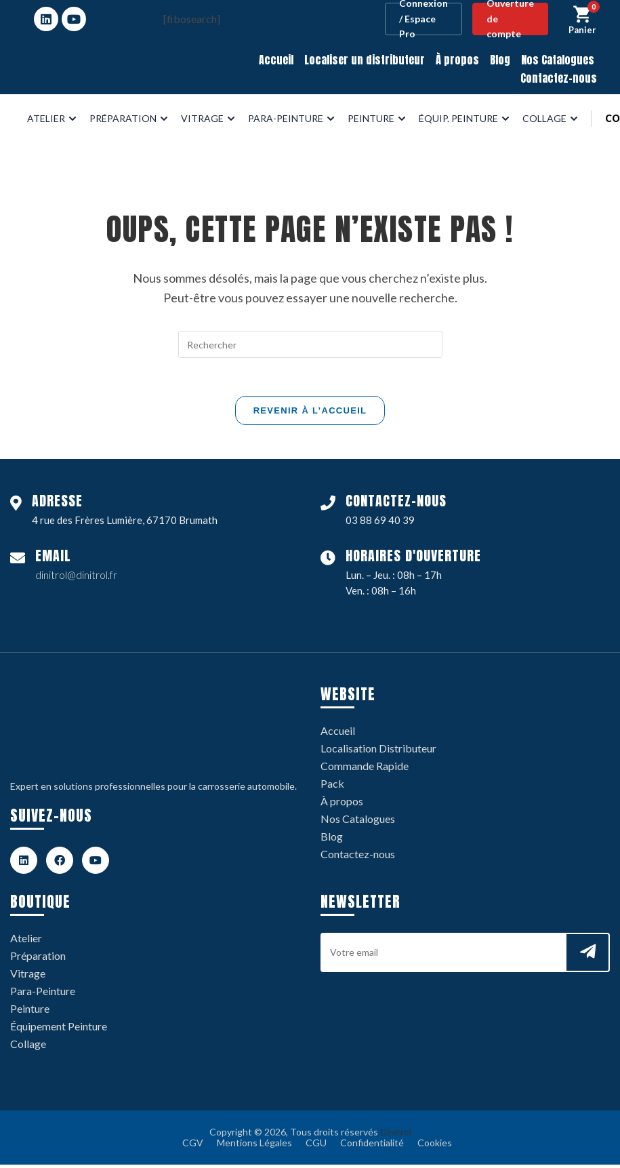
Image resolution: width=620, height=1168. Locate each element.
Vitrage (27, 976)
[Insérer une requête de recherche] (310, 344)
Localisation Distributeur (378, 751)
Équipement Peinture (58, 1029)
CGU (316, 1146)
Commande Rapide (365, 769)
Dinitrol (395, 1135)
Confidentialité (372, 1146)
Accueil (276, 60)
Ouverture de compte (510, 19)
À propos (457, 60)
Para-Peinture (42, 994)
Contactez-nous (558, 78)
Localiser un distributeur (364, 60)
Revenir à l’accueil (310, 413)
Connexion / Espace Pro (423, 19)
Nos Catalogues (557, 60)
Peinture (29, 1011)
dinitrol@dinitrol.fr (76, 578)
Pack (332, 786)
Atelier (26, 941)
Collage (28, 1047)
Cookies (434, 1146)
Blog (500, 60)
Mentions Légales (254, 1146)
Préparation (38, 958)
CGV (192, 1146)
